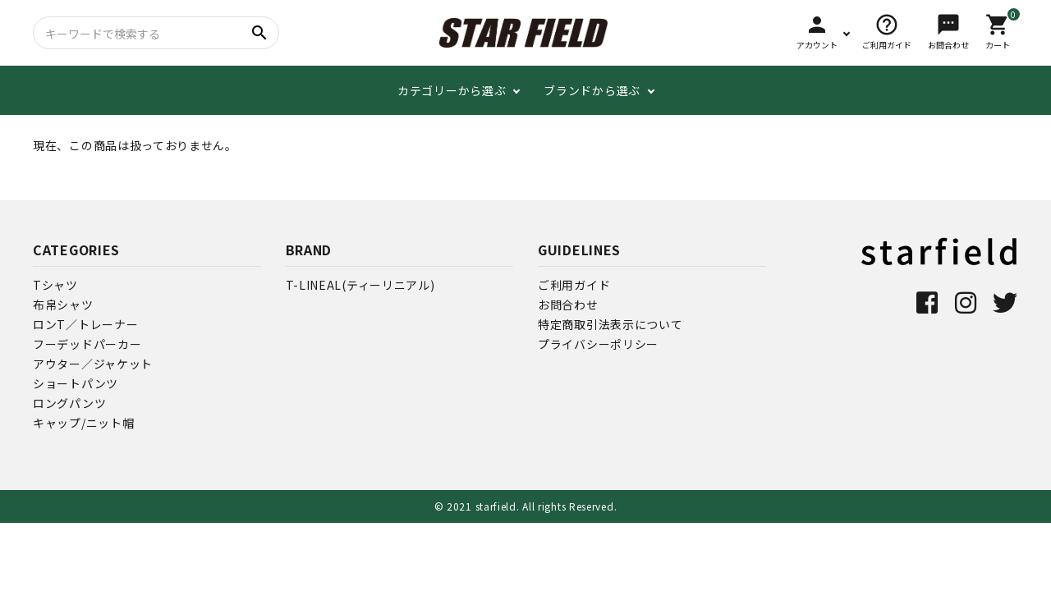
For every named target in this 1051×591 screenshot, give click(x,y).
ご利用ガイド (574, 285)
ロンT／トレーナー (85, 324)
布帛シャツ (63, 304)
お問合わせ (568, 304)
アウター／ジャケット (93, 363)
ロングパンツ (69, 403)
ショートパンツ (75, 383)
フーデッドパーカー (87, 344)
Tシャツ (55, 285)
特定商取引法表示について (610, 324)
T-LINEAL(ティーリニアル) (360, 285)
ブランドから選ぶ (592, 90)
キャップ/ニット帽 (83, 423)
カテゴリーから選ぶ (451, 90)
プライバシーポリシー (598, 344)
